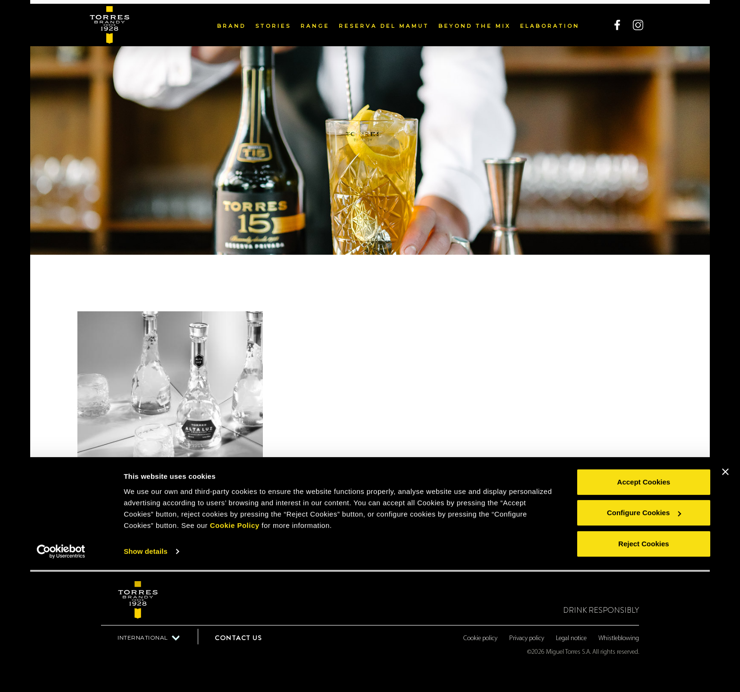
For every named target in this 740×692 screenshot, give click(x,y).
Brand (231, 22)
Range (315, 22)
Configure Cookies (644, 635)
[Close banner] (725, 594)
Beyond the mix (474, 22)
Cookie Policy (235, 647)
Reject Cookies (643, 666)
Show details (146, 673)
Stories (273, 22)
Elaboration (550, 22)
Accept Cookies (644, 604)
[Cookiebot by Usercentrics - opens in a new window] (61, 674)
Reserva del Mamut (384, 22)
